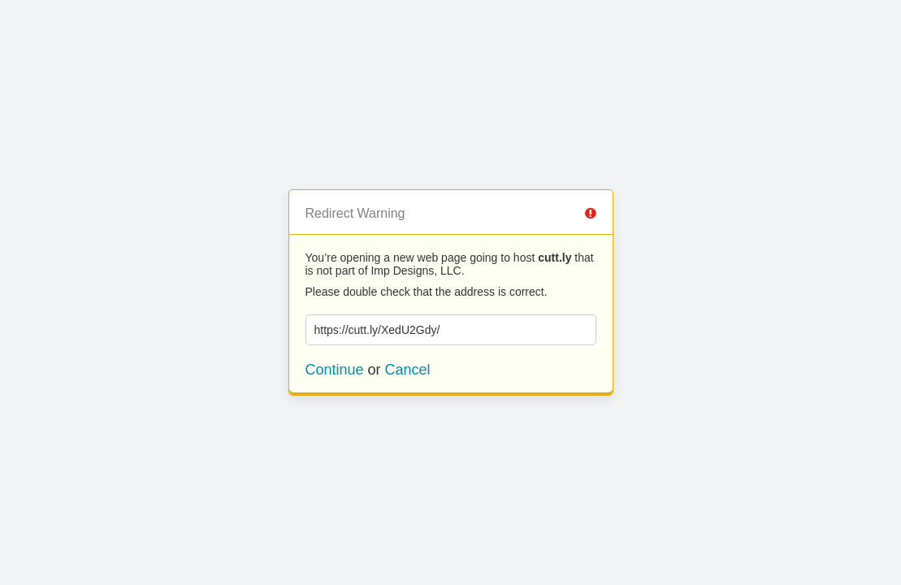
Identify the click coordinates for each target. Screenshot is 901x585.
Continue (334, 370)
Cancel (408, 370)
